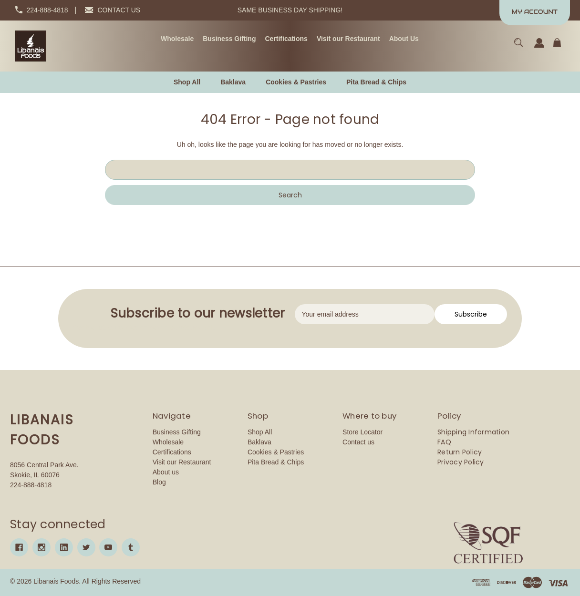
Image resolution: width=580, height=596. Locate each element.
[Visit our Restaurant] (348, 39)
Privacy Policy (460, 462)
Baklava (259, 442)
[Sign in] (539, 47)
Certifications (172, 452)
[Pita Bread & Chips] (376, 82)
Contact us (358, 442)
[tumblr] (131, 547)
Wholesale (168, 442)
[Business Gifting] (229, 39)
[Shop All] (187, 82)
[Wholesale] (177, 39)
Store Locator (362, 432)
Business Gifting (177, 432)
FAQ (444, 442)
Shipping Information (473, 432)
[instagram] (41, 547)
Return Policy (459, 452)
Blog (159, 482)
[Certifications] (286, 39)
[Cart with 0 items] (557, 47)
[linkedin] (64, 547)
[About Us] (404, 39)
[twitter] (86, 547)
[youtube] (108, 547)
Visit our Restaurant (182, 462)
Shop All (260, 432)
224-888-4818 (47, 10)
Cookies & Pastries (276, 452)
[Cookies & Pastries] (296, 82)
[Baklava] (233, 82)
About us (166, 472)
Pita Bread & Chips (276, 462)
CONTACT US (119, 10)
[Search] (518, 47)
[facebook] (19, 547)
